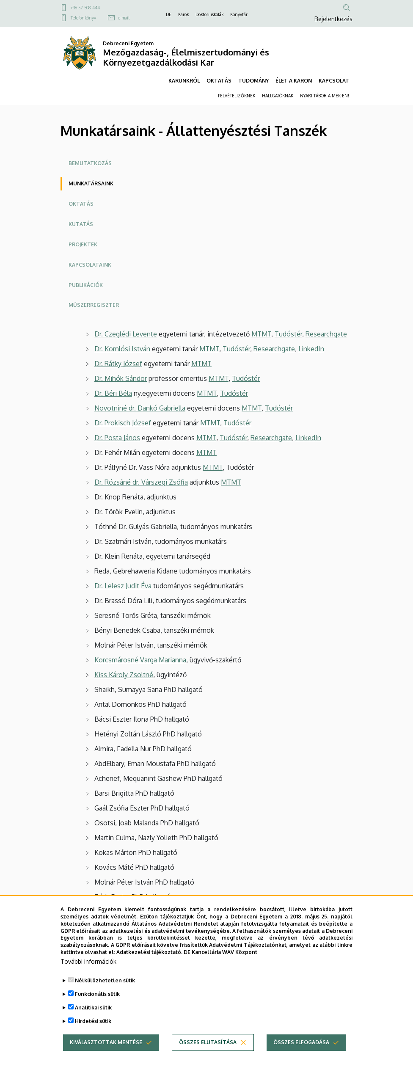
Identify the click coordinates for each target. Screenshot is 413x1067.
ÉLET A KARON (293, 80)
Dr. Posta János (117, 437)
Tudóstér (288, 334)
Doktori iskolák (209, 14)
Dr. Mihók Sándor (120, 378)
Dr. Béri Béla (113, 393)
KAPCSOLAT (334, 80)
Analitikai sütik (93, 1023)
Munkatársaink (91, 183)
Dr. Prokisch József (122, 423)
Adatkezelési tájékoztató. (149, 968)
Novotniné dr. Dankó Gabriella (139, 408)
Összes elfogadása (301, 1058)
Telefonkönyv (83, 17)
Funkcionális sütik (97, 1009)
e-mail (123, 17)
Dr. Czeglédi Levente (125, 334)
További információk (88, 977)
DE (168, 14)
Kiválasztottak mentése (106, 1058)
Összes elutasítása (208, 1058)
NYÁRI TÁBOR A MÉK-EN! (324, 95)
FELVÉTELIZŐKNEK (236, 95)
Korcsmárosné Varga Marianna (140, 660)
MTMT (261, 334)
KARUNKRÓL (184, 80)
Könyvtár (239, 14)
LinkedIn (311, 349)
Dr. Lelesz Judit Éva (122, 586)
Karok (183, 14)
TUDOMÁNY (253, 80)
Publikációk (86, 285)
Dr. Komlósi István (122, 349)
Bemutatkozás (90, 163)
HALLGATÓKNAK (277, 95)
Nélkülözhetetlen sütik (105, 996)
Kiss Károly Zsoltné (123, 674)
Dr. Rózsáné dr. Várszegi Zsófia (141, 482)
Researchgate (326, 334)
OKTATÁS (218, 80)
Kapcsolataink (90, 265)
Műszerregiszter (94, 305)
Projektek (83, 244)
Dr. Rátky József (118, 363)
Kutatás (81, 224)
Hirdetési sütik (93, 1037)
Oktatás (81, 204)
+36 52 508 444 (85, 7)
